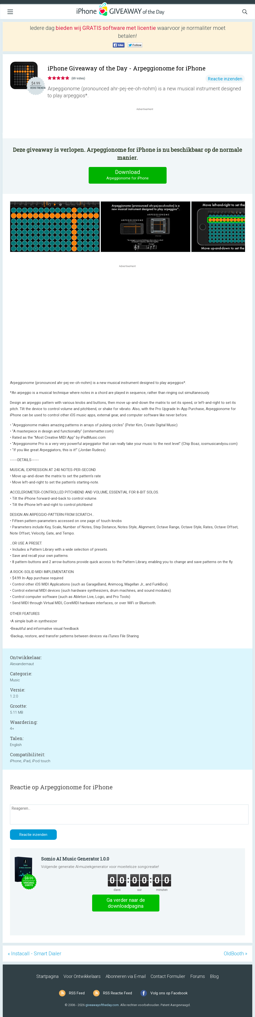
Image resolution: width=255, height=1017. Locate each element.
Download (127, 175)
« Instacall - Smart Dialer (34, 954)
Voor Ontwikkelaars (82, 976)
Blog (214, 976)
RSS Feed (77, 993)
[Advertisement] (147, 123)
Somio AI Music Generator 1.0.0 (75, 859)
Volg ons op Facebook (169, 993)
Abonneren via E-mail (126, 976)
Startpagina (47, 976)
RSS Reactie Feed (117, 993)
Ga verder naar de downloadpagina (126, 903)
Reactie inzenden (225, 78)
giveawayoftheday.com (102, 1005)
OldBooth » (235, 954)
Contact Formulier (168, 976)
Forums (197, 976)
